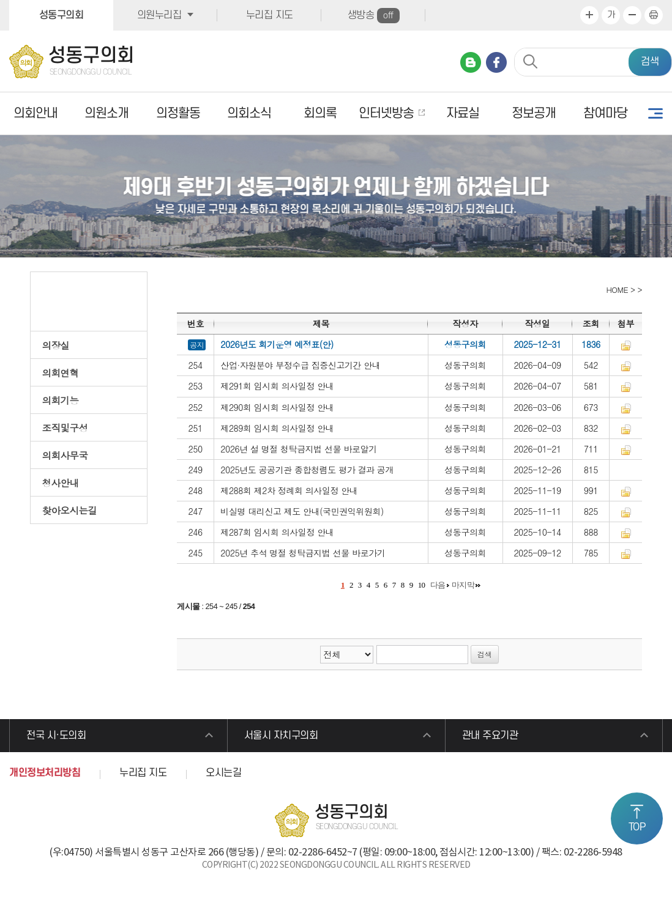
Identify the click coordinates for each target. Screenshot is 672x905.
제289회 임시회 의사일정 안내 (277, 428)
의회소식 (249, 113)
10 (421, 584)
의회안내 (35, 113)
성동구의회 (61, 15)
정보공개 (534, 113)
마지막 (463, 584)
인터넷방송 (386, 113)
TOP (637, 827)
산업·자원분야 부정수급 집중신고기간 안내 (300, 365)
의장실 (56, 345)
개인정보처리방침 (44, 772)
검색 (650, 61)
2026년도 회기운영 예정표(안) (277, 344)
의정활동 (178, 113)
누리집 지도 (269, 15)
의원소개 (106, 113)
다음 (438, 584)
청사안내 (60, 482)
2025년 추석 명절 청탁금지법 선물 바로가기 (302, 553)
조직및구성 (65, 427)
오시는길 (223, 772)
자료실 (462, 113)
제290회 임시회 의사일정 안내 (277, 407)
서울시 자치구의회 (281, 735)
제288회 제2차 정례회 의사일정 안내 (288, 490)
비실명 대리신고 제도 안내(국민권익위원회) (302, 511)
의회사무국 (65, 455)
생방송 (374, 15)
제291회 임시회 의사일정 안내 (277, 386)
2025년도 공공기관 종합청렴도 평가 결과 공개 (307, 470)
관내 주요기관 (490, 735)
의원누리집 (159, 15)
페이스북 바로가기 (496, 62)
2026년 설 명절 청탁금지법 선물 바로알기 (298, 449)
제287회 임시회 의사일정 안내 (277, 532)
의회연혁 (60, 372)
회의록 (320, 113)
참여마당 (605, 113)
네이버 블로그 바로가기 (470, 62)
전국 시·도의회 (56, 735)
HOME (616, 289)
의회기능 (60, 400)
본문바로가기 (0, 0)
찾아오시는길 (69, 510)
